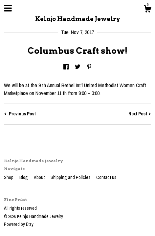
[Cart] (147, 10)
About (40, 177)
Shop (9, 177)
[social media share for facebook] (66, 67)
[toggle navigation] (8, 8)
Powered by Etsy (18, 224)
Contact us (106, 177)
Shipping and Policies (71, 177)
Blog (24, 177)
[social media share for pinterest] (89, 67)
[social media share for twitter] (77, 67)
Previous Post (20, 114)
